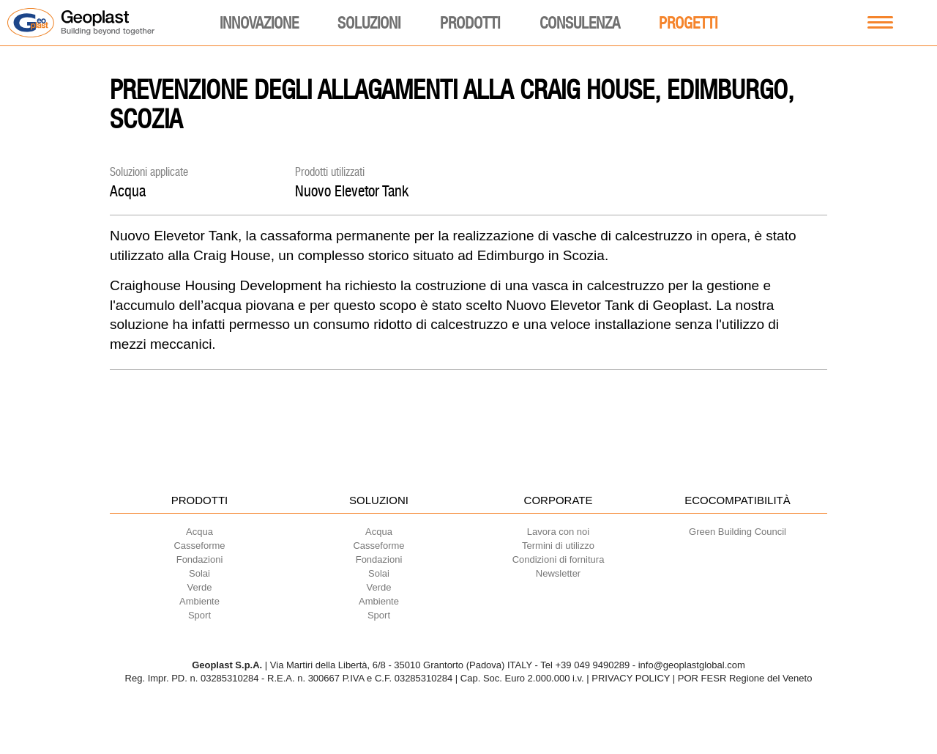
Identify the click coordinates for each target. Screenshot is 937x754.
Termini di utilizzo (558, 545)
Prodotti (470, 22)
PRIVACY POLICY (630, 678)
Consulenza (580, 22)
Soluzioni (368, 22)
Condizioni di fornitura (558, 559)
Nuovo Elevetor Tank (351, 191)
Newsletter (558, 573)
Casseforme (199, 545)
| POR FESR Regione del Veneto (743, 678)
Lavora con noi (558, 531)
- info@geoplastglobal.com (688, 664)
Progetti (688, 22)
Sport (199, 615)
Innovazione (259, 22)
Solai (199, 573)
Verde (199, 587)
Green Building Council (737, 531)
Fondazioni (199, 559)
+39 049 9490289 (593, 664)
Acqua (128, 191)
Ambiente (199, 601)
